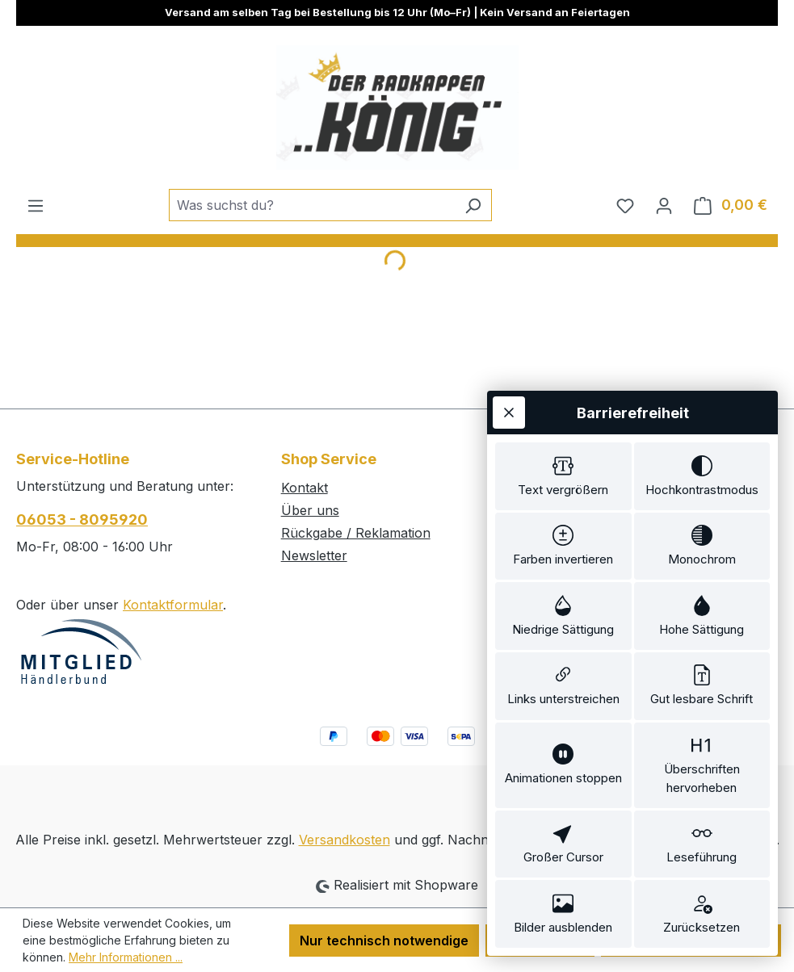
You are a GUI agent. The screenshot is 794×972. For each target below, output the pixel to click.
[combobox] (312, 205)
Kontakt (304, 488)
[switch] (563, 476)
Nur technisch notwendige (384, 940)
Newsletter (314, 555)
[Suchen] (473, 205)
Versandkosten (344, 840)
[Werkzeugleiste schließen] (509, 412)
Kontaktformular (173, 605)
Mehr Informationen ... (126, 957)
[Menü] (35, 205)
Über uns (310, 510)
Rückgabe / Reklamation (356, 533)
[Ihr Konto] (664, 205)
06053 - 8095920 (82, 519)
